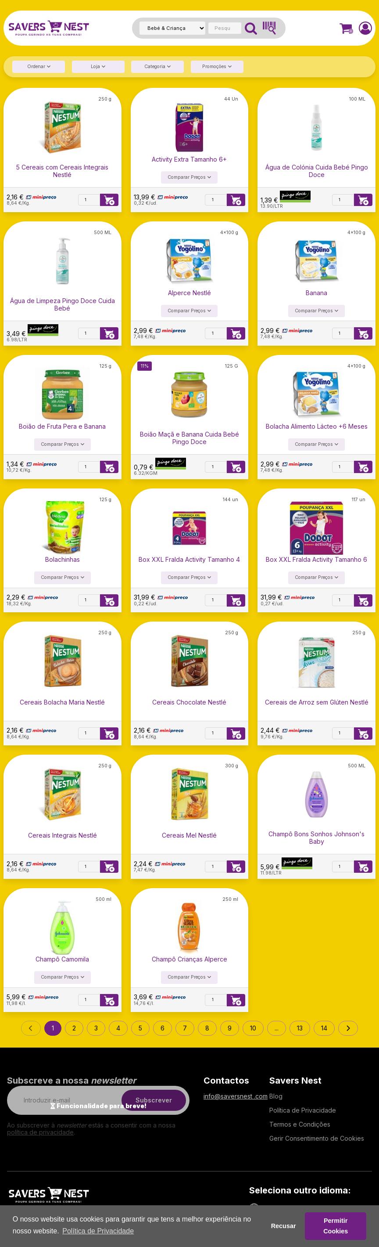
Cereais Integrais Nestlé (62, 835)
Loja (98, 66)
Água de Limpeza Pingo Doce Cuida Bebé (62, 304)
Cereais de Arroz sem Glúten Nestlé (316, 702)
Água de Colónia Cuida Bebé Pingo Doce (316, 171)
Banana (316, 292)
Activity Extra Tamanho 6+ (189, 159)
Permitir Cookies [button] (335, 1226)
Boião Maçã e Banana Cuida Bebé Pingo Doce (189, 438)
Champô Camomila (62, 959)
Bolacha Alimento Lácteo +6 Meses (317, 426)
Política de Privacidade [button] (98, 1231)
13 (300, 1028)
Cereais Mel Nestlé (189, 835)
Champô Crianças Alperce (189, 959)
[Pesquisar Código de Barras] (269, 28)
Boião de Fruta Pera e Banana (62, 426)
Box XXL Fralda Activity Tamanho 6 (316, 559)
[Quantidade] (89, 200)
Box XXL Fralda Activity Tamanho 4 (189, 559)
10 (253, 1028)
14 (324, 1028)
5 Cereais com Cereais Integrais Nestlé (62, 171)
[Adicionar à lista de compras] (109, 200)
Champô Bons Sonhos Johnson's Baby (316, 838)
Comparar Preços (189, 177)
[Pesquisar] (251, 28)
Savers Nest (295, 1080)
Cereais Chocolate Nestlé (189, 702)
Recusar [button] (283, 1225)
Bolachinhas (62, 559)
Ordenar (38, 66)
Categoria (157, 66)
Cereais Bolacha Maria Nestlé (62, 702)
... (277, 1028)
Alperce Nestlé (189, 292)
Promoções (217, 66)
